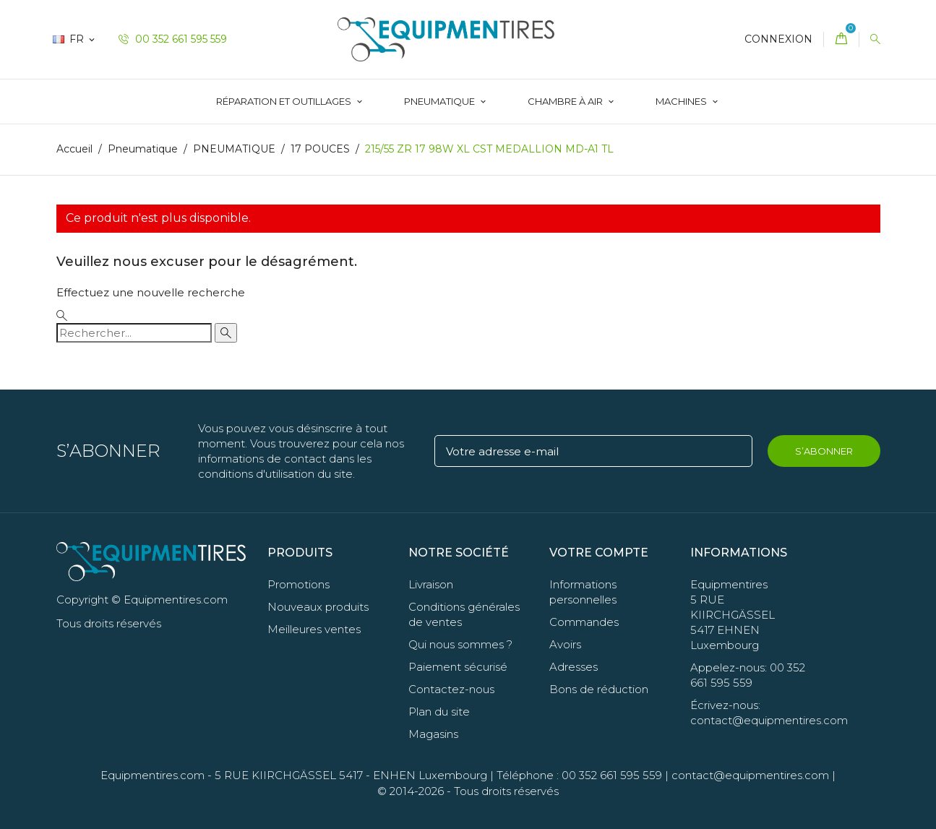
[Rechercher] (134, 333)
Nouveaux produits (318, 607)
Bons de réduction (598, 689)
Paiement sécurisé (457, 667)
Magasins (433, 734)
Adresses (573, 667)
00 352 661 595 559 (173, 39)
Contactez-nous (451, 689)
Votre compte (598, 552)
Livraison (430, 584)
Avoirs (565, 644)
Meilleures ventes (314, 629)
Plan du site (439, 711)
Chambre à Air (566, 101)
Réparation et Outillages (284, 101)
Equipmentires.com (152, 775)
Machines (682, 101)
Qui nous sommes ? (460, 644)
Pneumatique (440, 101)
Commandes (584, 622)
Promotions (298, 584)
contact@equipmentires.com (750, 775)
